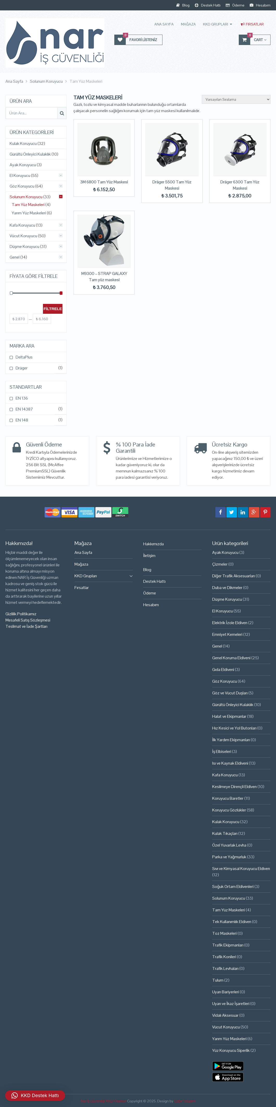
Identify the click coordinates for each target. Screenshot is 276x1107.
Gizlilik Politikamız (20, 614)
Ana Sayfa (164, 24)
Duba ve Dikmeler (227, 587)
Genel (15, 257)
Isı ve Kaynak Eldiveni (230, 763)
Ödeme (235, 5)
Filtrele (52, 308)
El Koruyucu (20, 175)
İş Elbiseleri (221, 751)
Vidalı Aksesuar (225, 1015)
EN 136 (22, 398)
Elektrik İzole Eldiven (229, 622)
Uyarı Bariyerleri (225, 992)
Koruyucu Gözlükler (229, 810)
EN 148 (22, 420)
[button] (35, 1095)
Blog (183, 5)
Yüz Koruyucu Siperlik (231, 1050)
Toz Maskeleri (224, 933)
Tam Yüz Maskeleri (28, 204)
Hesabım (260, 5)
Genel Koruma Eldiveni (231, 658)
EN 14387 (24, 409)
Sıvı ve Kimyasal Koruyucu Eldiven (241, 868)
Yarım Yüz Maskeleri (29, 213)
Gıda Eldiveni (223, 669)
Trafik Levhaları (225, 968)
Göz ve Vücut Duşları (230, 693)
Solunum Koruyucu (26, 197)
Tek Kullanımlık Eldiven (231, 921)
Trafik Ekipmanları (227, 945)
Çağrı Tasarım (185, 1101)
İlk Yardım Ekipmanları (231, 740)
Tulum (217, 980)
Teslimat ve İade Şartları (26, 626)
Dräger (22, 368)
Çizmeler (220, 564)
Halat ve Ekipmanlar (229, 716)
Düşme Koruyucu (24, 246)
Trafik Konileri (224, 956)
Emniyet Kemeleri (227, 634)
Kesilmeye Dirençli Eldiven (234, 786)
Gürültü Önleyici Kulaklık (30, 154)
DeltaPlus (24, 357)
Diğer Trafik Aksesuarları (233, 576)
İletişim (149, 555)
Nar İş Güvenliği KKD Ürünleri (103, 1101)
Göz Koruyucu (22, 186)
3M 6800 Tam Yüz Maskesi (104, 182)
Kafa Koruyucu (22, 225)
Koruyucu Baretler (227, 798)
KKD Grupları (215, 24)
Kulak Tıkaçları (224, 833)
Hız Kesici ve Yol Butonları (234, 728)
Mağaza (188, 24)
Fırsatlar (252, 24)
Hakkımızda (153, 544)
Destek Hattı (208, 5)
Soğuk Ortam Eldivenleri (233, 886)
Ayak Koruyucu (23, 165)
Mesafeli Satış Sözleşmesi (27, 620)
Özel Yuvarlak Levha (229, 845)
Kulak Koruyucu (23, 143)
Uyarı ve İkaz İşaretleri (230, 1003)
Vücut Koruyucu (23, 236)
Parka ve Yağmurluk (229, 857)
